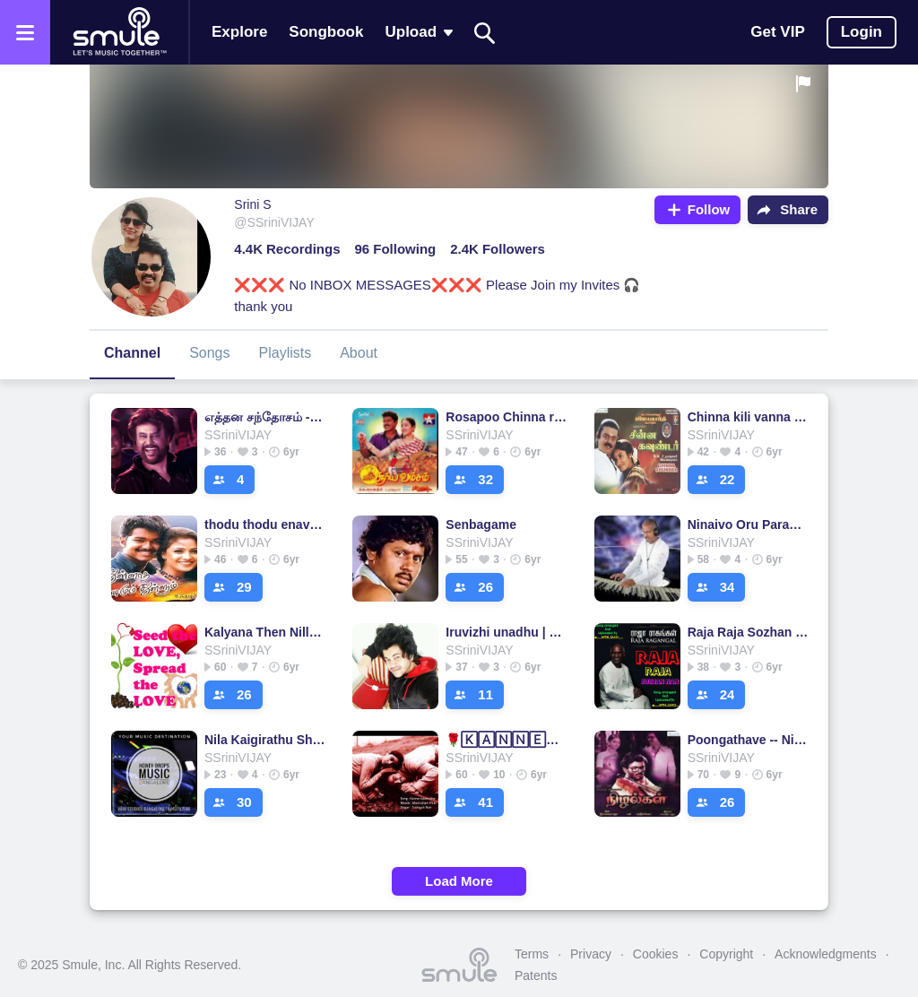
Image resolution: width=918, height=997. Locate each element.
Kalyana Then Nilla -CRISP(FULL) (264, 632)
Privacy (590, 954)
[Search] (485, 33)
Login (861, 31)
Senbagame (481, 524)
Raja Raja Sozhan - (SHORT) (748, 632)
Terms (532, 954)
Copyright (726, 954)
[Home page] (119, 32)
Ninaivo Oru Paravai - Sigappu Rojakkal (748, 524)
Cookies (656, 954)
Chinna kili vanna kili (748, 417)
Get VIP (777, 31)
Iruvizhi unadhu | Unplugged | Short (506, 632)
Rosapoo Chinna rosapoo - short (506, 417)
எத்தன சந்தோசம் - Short (264, 417)
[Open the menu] (25, 32)
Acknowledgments (826, 954)
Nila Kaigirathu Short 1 (264, 740)
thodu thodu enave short (264, 524)
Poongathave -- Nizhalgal (748, 740)
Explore (239, 31)
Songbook (326, 31)
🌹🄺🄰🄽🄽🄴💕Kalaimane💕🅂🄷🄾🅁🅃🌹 (506, 740)
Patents (536, 975)
